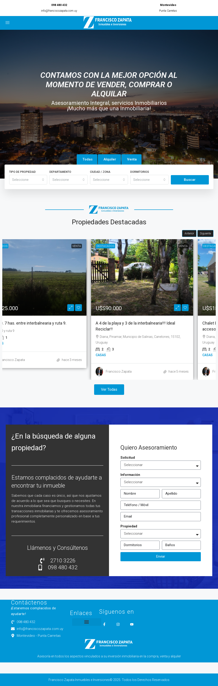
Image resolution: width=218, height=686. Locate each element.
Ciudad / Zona (100, 172)
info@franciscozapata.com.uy (59, 10)
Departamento (60, 172)
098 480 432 (59, 5)
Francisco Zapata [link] (32, 360)
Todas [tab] (87, 159)
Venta (97, 246)
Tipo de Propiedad (22, 172)
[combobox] (28, 179)
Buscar (190, 180)
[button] (86, 622)
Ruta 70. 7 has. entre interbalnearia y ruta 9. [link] (48, 323)
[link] (56, 277)
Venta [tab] (132, 159)
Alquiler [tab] (110, 159)
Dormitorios (139, 172)
